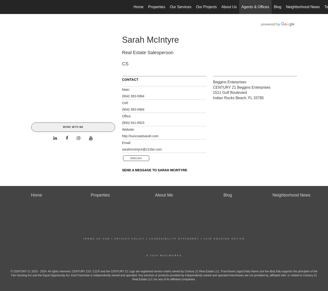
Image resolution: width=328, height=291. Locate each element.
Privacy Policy (129, 239)
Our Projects (206, 7)
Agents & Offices (255, 7)
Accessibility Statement (174, 239)
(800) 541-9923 (133, 123)
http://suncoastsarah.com (140, 136)
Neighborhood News (303, 7)
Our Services (180, 7)
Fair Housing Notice (224, 239)
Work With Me (73, 127)
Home (139, 7)
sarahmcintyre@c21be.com (142, 149)
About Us (229, 7)
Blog (277, 7)
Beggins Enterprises (229, 82)
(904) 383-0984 (133, 96)
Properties (156, 7)
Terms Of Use (96, 239)
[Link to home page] (5, 7)
